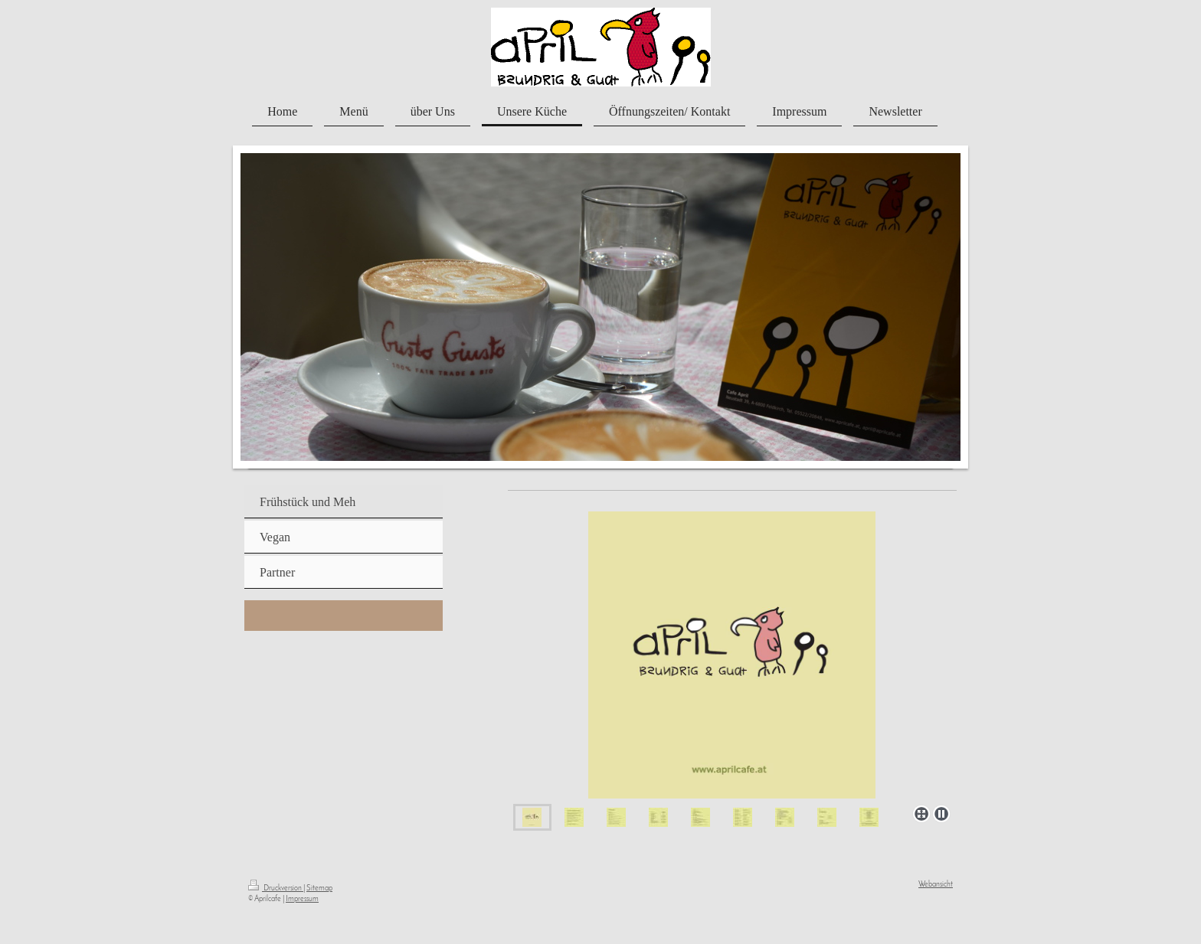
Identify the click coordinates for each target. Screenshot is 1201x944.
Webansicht (935, 884)
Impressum (302, 899)
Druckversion (275, 888)
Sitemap (319, 888)
